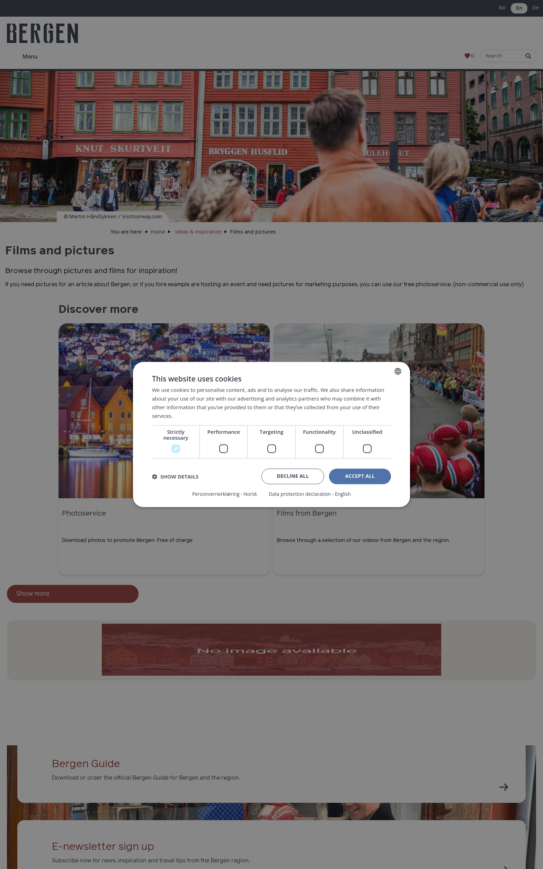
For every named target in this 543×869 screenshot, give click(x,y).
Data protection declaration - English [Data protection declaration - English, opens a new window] (310, 494)
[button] (175, 476)
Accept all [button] (360, 476)
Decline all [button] (293, 476)
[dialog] (271, 434)
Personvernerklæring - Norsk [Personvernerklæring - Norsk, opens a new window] (224, 494)
